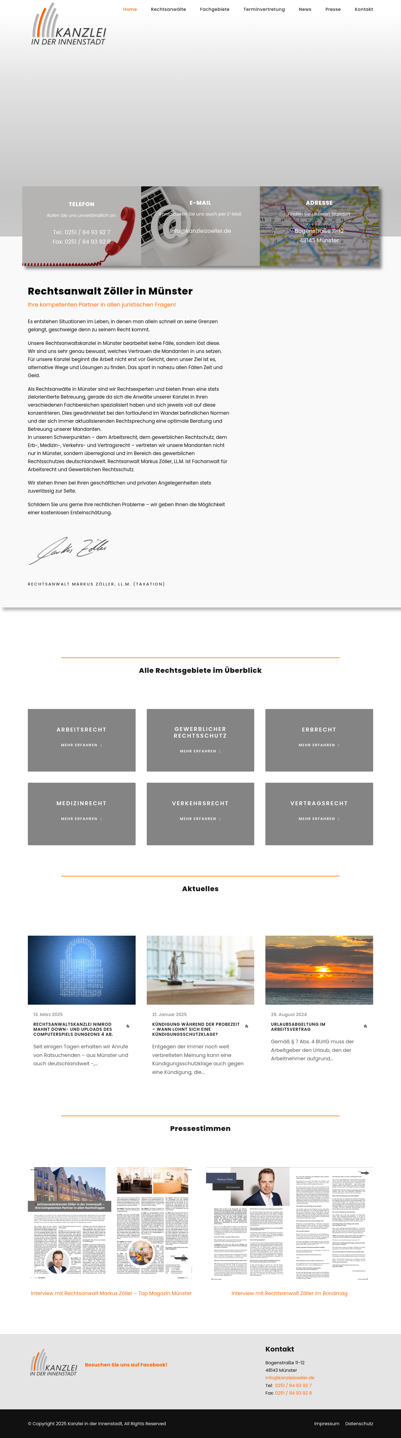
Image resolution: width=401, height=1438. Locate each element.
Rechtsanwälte (168, 9)
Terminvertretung (264, 9)
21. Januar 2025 (169, 1014)
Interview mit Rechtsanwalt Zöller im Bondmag (290, 1293)
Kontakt (364, 9)
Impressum (327, 1423)
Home (130, 9)
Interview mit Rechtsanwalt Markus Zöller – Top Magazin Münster (111, 1293)
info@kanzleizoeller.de (289, 1378)
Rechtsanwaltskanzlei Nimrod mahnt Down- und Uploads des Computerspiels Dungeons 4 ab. (73, 1029)
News (305, 9)
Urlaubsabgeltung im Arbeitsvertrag (298, 1026)
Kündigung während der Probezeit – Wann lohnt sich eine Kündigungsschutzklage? (196, 1029)
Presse (333, 9)
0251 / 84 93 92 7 (293, 1385)
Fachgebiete (214, 9)
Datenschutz (359, 1423)
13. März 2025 (48, 1014)
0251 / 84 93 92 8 (293, 1393)
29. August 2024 (289, 1014)
